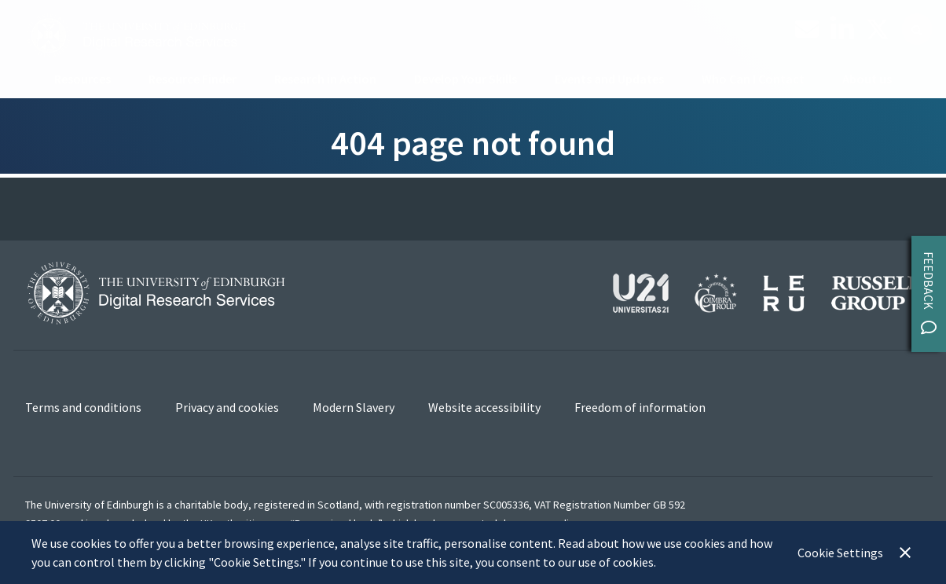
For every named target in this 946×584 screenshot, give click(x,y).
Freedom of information (640, 407)
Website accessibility (484, 407)
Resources (82, 78)
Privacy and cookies (227, 407)
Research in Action (325, 78)
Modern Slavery (353, 407)
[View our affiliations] (767, 291)
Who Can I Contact (753, 78)
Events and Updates (609, 78)
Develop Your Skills (465, 78)
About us (867, 78)
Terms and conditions (83, 407)
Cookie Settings (840, 552)
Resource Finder (192, 78)
